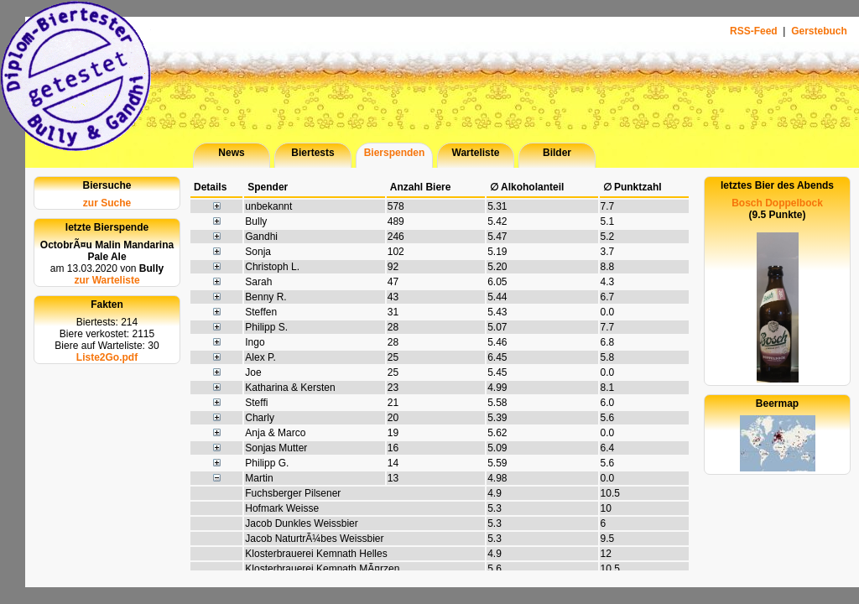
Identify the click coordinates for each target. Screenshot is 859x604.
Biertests (312, 153)
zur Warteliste (106, 280)
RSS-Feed (755, 31)
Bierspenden (394, 153)
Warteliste (476, 153)
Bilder (557, 153)
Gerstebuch (819, 31)
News (231, 153)
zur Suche (107, 203)
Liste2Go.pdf (107, 357)
